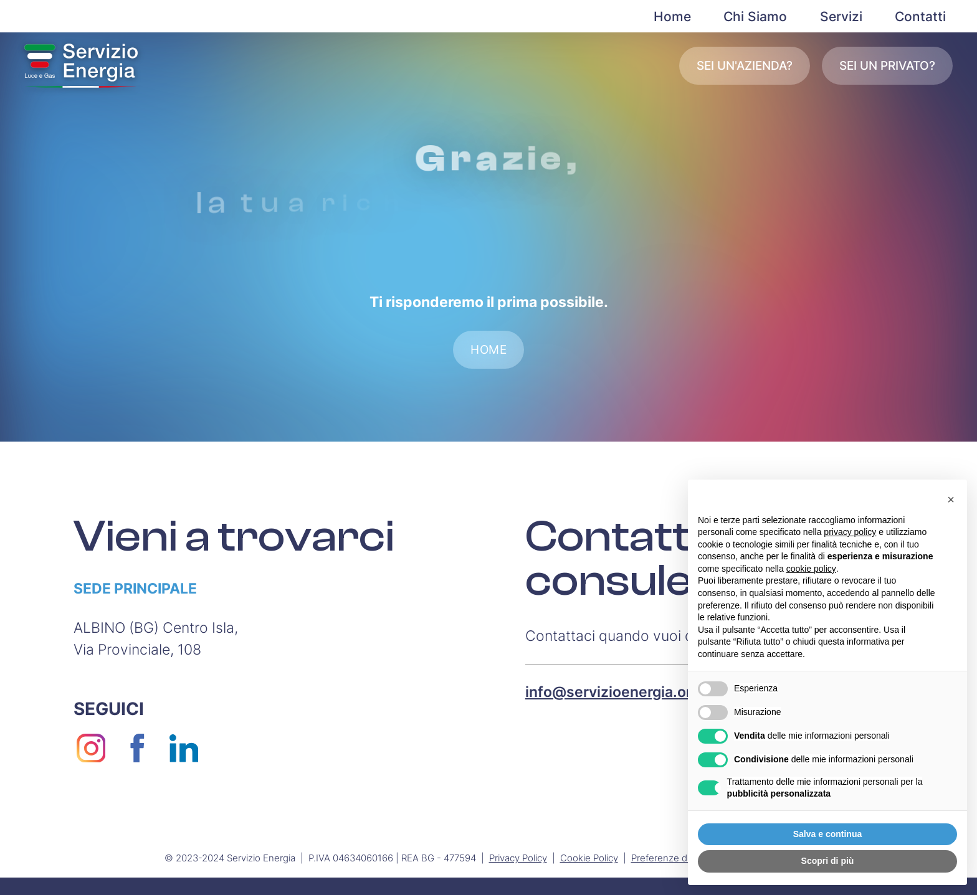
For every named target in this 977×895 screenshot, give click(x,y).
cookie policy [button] (811, 569)
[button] (951, 499)
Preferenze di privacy (676, 858)
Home (672, 16)
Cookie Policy (589, 858)
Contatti (920, 16)
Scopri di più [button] (827, 861)
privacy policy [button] (850, 532)
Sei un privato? (887, 66)
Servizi (841, 16)
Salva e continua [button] (827, 834)
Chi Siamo (755, 16)
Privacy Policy (518, 858)
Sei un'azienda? (745, 66)
